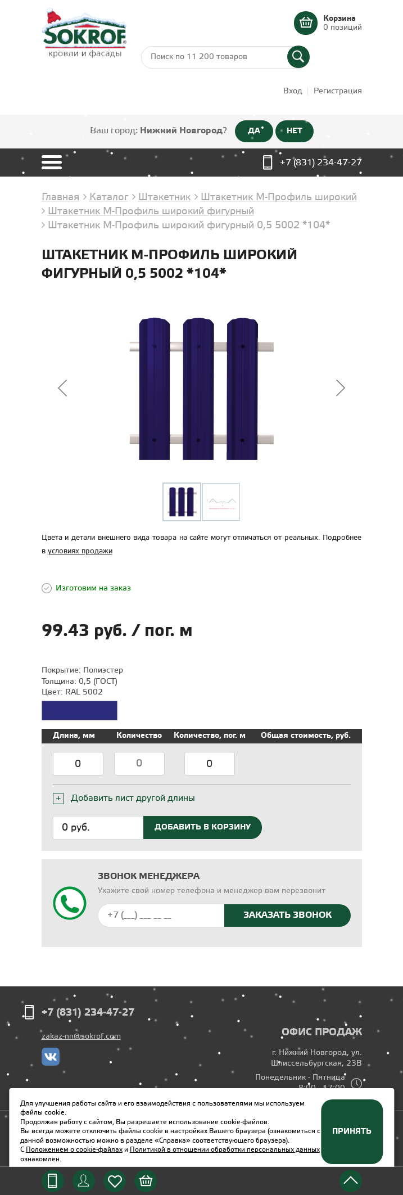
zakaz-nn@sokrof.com (81, 1036)
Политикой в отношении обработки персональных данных (225, 1150)
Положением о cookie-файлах (74, 1150)
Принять (352, 1131)
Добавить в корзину (203, 827)
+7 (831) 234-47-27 (321, 162)
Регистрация (338, 91)
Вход (292, 91)
